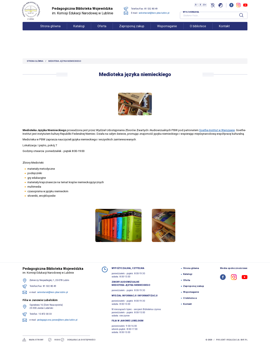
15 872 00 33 (45, 314)
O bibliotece (198, 31)
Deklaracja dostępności (81, 340)
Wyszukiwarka (191, 14)
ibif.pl (243, 340)
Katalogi (79, 31)
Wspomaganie (167, 31)
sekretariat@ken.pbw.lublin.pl (155, 15)
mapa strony (36, 340)
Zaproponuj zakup (131, 31)
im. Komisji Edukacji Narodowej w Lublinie (86, 13)
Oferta (101, 31)
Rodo (57, 340)
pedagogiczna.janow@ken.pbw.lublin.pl (57, 319)
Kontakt (224, 31)
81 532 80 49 (152, 11)
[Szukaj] (241, 17)
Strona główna (50, 31)
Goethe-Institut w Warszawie (217, 130)
